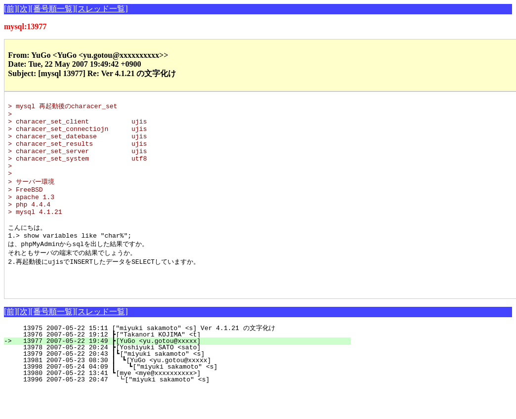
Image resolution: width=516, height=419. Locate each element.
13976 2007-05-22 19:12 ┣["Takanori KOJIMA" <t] (183, 364)
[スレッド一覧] (101, 8)
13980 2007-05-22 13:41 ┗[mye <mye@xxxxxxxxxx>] (183, 402)
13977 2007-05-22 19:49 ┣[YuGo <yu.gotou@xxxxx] (183, 370)
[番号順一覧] (52, 8)
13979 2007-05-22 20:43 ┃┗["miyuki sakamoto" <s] (181, 383)
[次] (24, 8)
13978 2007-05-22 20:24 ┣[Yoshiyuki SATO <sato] (183, 377)
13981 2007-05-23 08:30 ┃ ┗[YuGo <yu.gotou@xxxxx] (180, 389)
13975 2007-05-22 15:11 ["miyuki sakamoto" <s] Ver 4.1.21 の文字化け (181, 357)
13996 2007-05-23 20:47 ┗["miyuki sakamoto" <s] (182, 409)
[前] (10, 8)
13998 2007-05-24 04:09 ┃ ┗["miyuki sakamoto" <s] (179, 396)
